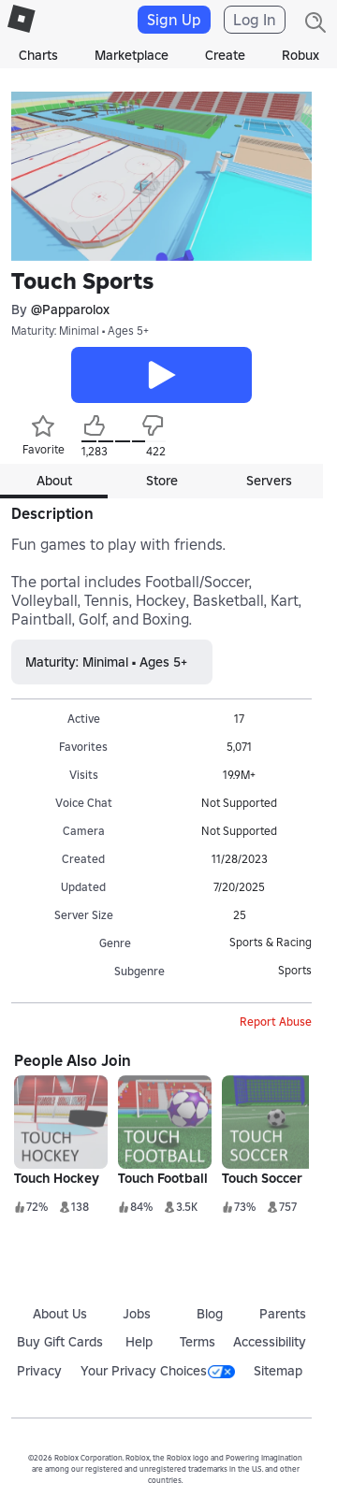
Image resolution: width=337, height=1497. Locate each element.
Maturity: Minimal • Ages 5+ (80, 331)
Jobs (137, 1313)
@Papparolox (70, 309)
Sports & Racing (270, 942)
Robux (300, 55)
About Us (60, 1313)
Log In (254, 19)
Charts (38, 55)
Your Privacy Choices (158, 1370)
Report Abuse (276, 1022)
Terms (197, 1341)
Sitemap (278, 1370)
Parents (282, 1313)
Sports (295, 970)
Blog (210, 1313)
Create (225, 55)
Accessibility (269, 1341)
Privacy (39, 1370)
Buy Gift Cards (60, 1341)
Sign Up (174, 19)
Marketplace (131, 55)
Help (139, 1341)
